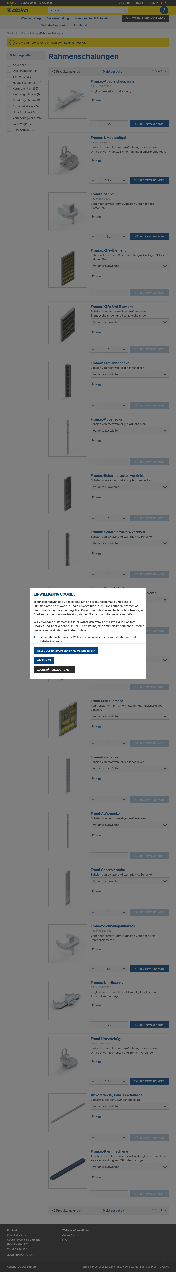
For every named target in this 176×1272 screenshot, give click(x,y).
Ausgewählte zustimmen (54, 669)
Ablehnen (44, 660)
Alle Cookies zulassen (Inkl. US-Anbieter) (66, 650)
